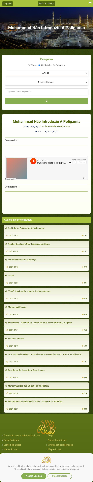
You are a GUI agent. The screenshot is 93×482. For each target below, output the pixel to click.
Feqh (50, 435)
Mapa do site (54, 449)
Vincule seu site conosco (60, 444)
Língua (7, 3)
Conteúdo (44, 65)
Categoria (59, 65)
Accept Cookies (34, 476)
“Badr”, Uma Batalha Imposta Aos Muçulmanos (27, 291)
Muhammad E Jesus (15, 307)
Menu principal (46, 3)
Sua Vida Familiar (14, 338)
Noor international (57, 440)
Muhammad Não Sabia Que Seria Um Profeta (27, 386)
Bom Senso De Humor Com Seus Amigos (24, 370)
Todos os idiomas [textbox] (45, 82)
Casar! (9, 275)
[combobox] (46, 73)
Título (32, 65)
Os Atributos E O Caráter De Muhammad (24, 228)
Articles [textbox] (45, 73)
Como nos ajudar (12, 444)
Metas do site (10, 449)
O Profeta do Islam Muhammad (55, 126)
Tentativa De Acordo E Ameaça (20, 260)
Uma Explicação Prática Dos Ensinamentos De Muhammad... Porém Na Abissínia (43, 354)
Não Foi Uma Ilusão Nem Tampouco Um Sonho (27, 244)
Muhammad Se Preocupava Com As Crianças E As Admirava (33, 401)
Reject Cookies (59, 476)
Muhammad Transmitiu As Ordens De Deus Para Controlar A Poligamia (38, 323)
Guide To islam (11, 440)
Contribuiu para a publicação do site (22, 435)
